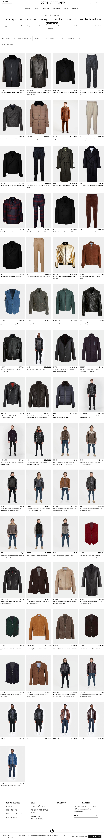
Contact (75, 8)
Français (5, 1)
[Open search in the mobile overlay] (91, 2)
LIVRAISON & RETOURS (14, 813)
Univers (46, 8)
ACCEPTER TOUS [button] (95, 836)
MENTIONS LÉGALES (37, 806)
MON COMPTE (11, 810)
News (66, 8)
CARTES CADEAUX (12, 817)
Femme (27, 8)
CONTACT (10, 806)
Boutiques (56, 8)
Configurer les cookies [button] (78, 836)
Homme (36, 8)
